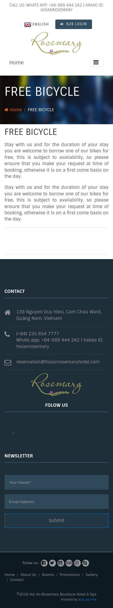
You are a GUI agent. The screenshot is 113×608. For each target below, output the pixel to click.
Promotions (70, 574)
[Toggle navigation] (97, 62)
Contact (17, 579)
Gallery (92, 574)
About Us (28, 574)
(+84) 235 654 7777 (37, 334)
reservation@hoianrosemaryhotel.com (58, 362)
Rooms (48, 574)
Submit (56, 521)
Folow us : (30, 563)
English (36, 24)
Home (16, 62)
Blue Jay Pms (87, 599)
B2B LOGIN (73, 24)
